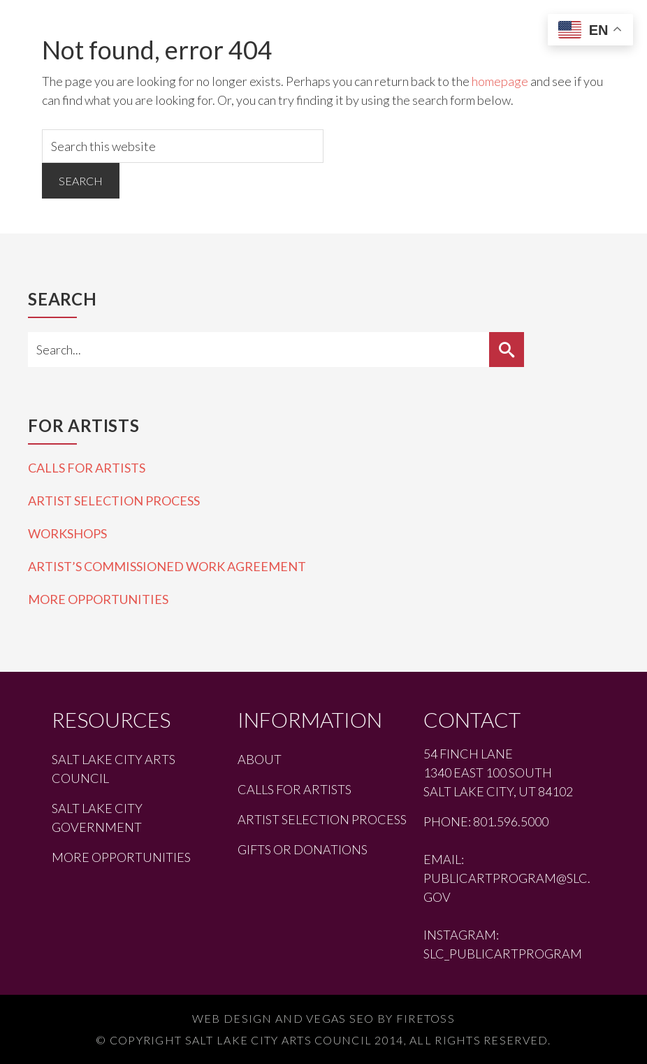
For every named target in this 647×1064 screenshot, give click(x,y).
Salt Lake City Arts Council (113, 769)
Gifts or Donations (303, 849)
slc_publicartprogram (502, 953)
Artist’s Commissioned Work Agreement (167, 566)
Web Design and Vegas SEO (283, 1018)
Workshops (67, 533)
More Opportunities (98, 599)
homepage (500, 81)
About (260, 759)
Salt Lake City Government (97, 817)
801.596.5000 (510, 821)
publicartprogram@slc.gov (506, 887)
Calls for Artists (86, 467)
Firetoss (425, 1018)
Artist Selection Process (114, 500)
